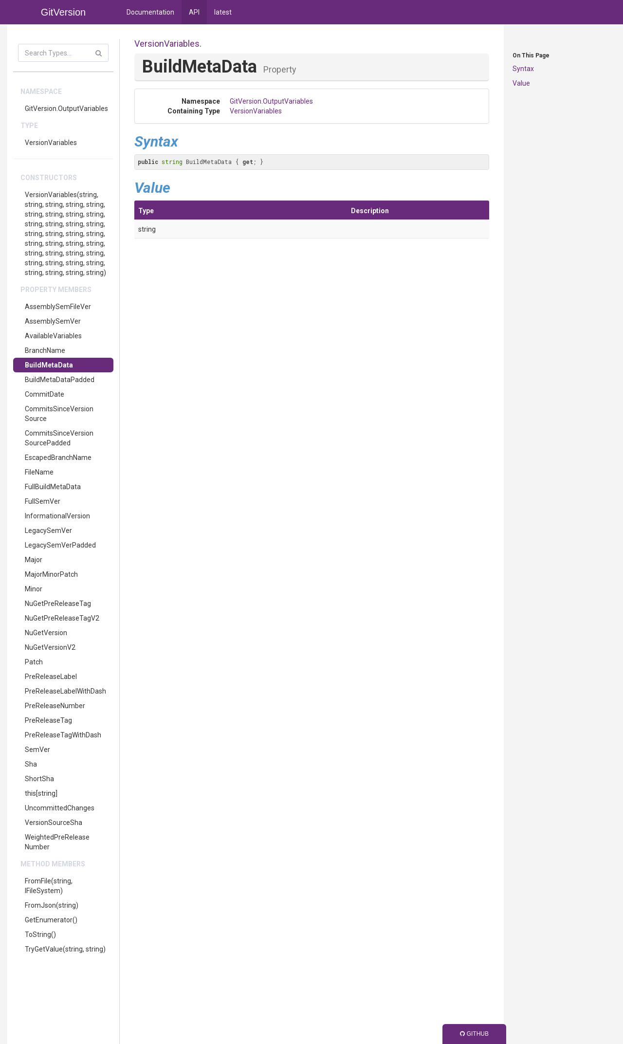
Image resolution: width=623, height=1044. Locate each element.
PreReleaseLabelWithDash (65, 691)
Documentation (150, 12)
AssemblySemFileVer (58, 307)
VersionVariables (51, 143)
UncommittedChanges (59, 808)
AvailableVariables (53, 336)
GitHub (474, 1033)
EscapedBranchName (58, 457)
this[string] (41, 793)
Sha (31, 764)
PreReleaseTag (48, 720)
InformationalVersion (57, 516)
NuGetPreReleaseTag (58, 603)
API (194, 12)
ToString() (40, 934)
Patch (34, 662)
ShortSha (39, 779)
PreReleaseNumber (55, 706)
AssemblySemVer (53, 321)
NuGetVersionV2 (50, 647)
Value (521, 83)
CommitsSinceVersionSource (59, 413)
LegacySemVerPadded (60, 545)
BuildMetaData (49, 365)
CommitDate (44, 394)
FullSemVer (42, 501)
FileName (39, 472)
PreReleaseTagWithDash (63, 735)
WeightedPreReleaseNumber (57, 842)
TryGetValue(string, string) (65, 949)
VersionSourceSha (53, 822)
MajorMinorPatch (51, 574)
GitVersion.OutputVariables (66, 108)
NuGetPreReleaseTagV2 (62, 618)
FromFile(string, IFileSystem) (49, 886)
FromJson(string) (51, 905)
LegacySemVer (48, 530)
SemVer (37, 749)
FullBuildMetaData (53, 487)
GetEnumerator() (51, 920)
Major (33, 560)
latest (223, 12)
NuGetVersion (46, 633)
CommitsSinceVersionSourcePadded (59, 438)
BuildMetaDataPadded (59, 380)
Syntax (523, 69)
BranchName (45, 350)
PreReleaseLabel (51, 676)
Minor (33, 589)
